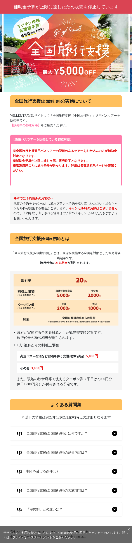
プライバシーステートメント (32, 537)
